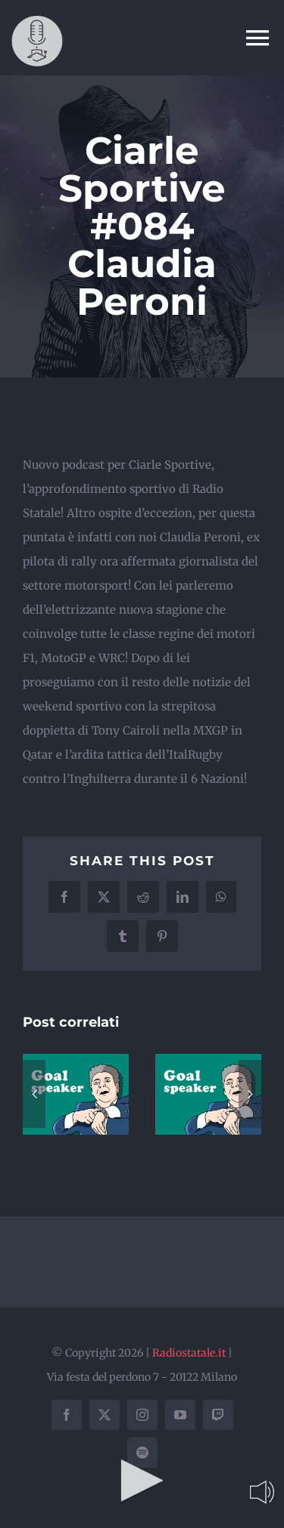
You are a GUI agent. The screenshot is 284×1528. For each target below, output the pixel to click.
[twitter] (104, 1415)
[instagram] (142, 1415)
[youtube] (180, 1415)
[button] (34, 1094)
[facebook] (66, 1415)
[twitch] (218, 1415)
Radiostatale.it (189, 1353)
